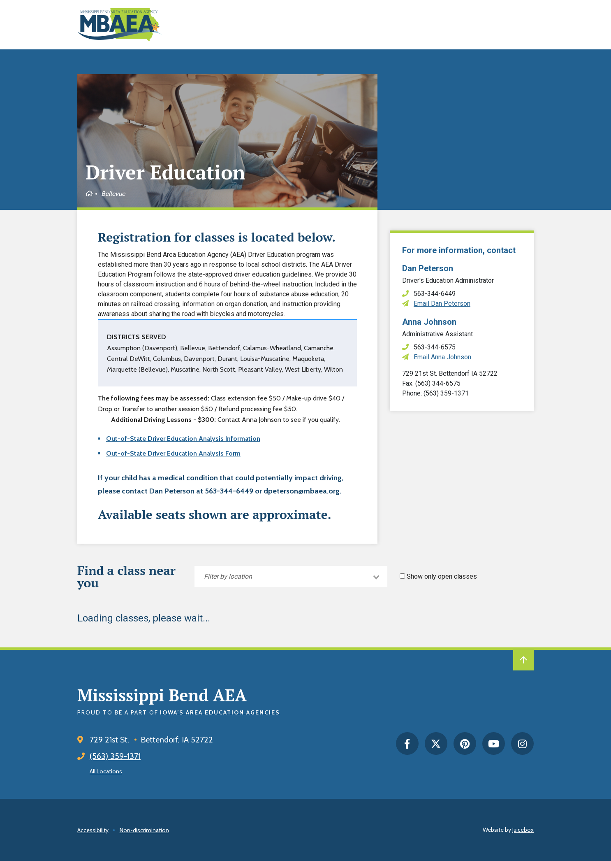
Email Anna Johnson (442, 357)
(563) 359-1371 (115, 756)
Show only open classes (442, 576)
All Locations (106, 771)
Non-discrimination (144, 830)
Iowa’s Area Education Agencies (220, 712)
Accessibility (93, 830)
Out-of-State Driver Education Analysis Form (173, 453)
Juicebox (523, 829)
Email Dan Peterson (442, 303)
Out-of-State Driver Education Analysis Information (183, 438)
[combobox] (290, 576)
